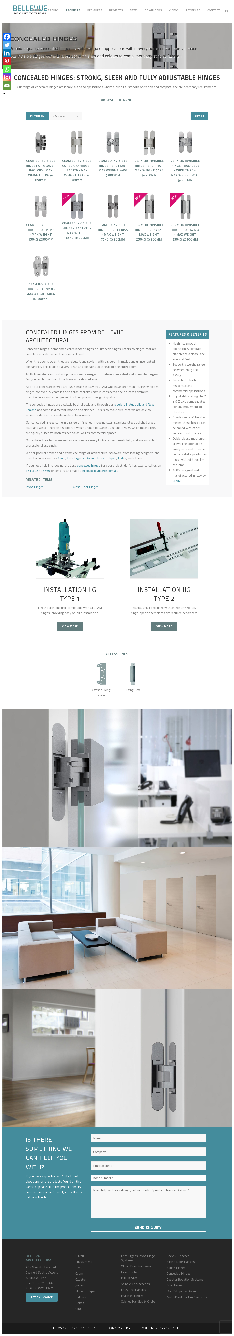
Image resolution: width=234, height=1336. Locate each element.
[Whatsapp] (7, 69)
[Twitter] (7, 45)
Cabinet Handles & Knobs (138, 1301)
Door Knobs (129, 1272)
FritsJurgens (75, 458)
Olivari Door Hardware (136, 1266)
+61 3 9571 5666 (38, 470)
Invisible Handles (132, 1295)
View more (70, 626)
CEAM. (177, 480)
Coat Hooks (175, 1285)
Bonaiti (80, 1303)
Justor (122, 458)
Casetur (80, 1279)
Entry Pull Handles (133, 1289)
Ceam (61, 458)
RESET (199, 116)
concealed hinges (88, 465)
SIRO (78, 1309)
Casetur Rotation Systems (185, 1279)
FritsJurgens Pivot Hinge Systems (138, 1258)
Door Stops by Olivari (181, 1291)
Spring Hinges (176, 1267)
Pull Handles (129, 1278)
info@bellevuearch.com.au (99, 470)
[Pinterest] (7, 61)
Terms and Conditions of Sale (76, 1328)
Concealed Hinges (179, 1273)
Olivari (90, 458)
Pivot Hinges (35, 486)
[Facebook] (7, 37)
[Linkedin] (7, 53)
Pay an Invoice (42, 1297)
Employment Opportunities (160, 1328)
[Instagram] (7, 77)
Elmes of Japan (106, 458)
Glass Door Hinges (86, 486)
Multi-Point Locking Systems (187, 1297)
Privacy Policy (119, 1328)
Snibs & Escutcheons (135, 1284)
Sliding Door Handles (181, 1261)
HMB (78, 1267)
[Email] (7, 85)
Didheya (80, 1297)
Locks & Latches (178, 1256)
